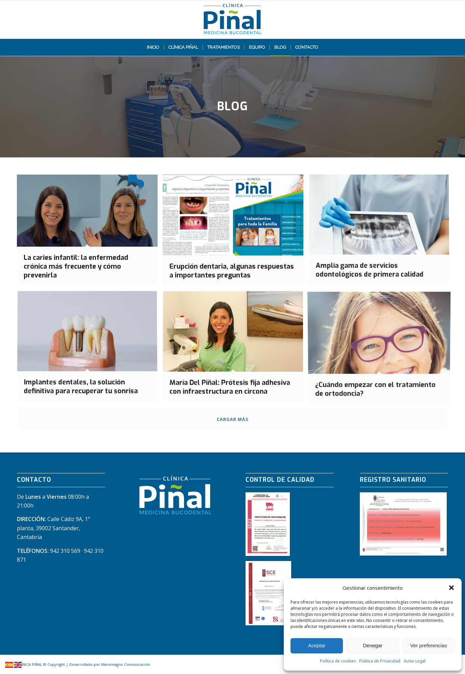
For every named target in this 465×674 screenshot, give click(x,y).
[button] (451, 587)
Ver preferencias (428, 645)
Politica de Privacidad (379, 661)
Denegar (372, 645)
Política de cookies (338, 661)
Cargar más (233, 419)
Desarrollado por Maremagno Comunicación (109, 664)
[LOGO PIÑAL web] (232, 19)
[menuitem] (153, 47)
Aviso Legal (414, 661)
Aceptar (317, 645)
